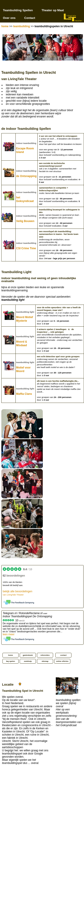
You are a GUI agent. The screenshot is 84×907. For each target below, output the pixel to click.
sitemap (45, 661)
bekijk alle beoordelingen (17, 593)
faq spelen (10, 661)
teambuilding (21, 26)
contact (63, 655)
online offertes (62, 661)
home (5, 26)
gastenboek (28, 655)
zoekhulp (28, 661)
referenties (45, 655)
